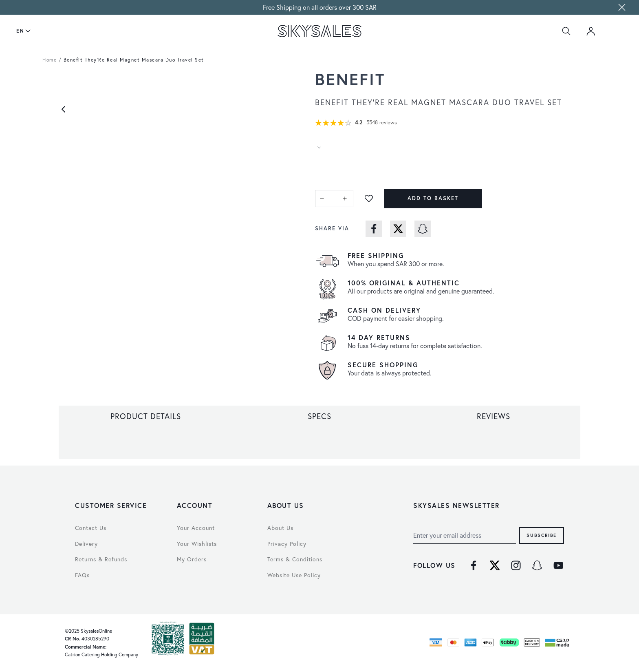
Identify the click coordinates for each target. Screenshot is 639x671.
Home (49, 60)
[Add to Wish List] (368, 198)
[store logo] (319, 31)
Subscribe (542, 535)
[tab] (146, 416)
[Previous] (63, 109)
